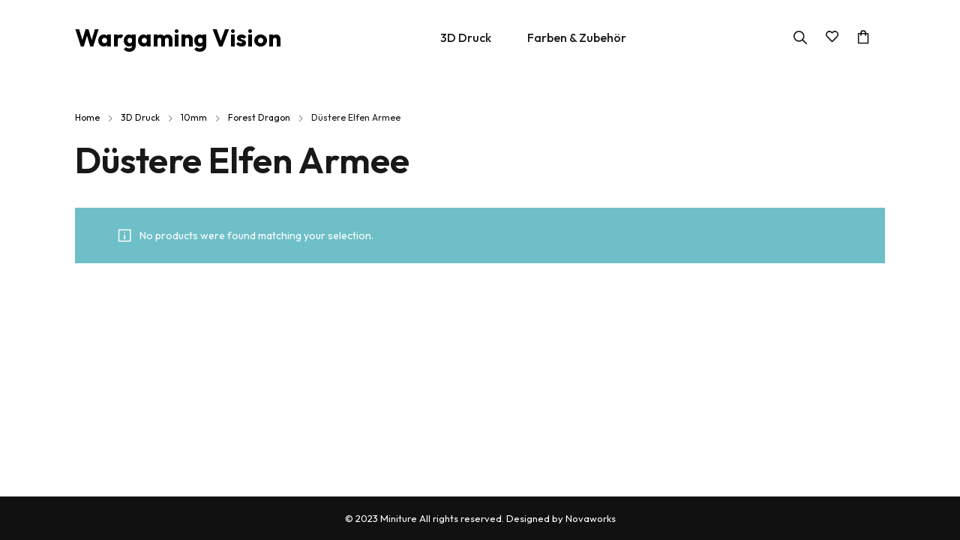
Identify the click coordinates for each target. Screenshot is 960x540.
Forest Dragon (259, 117)
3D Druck (140, 117)
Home (87, 117)
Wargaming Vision (178, 37)
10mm (194, 117)
